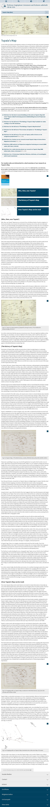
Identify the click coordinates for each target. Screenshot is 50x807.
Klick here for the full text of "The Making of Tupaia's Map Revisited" (22, 126)
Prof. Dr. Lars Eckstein (25, 770)
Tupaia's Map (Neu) (25, 12)
